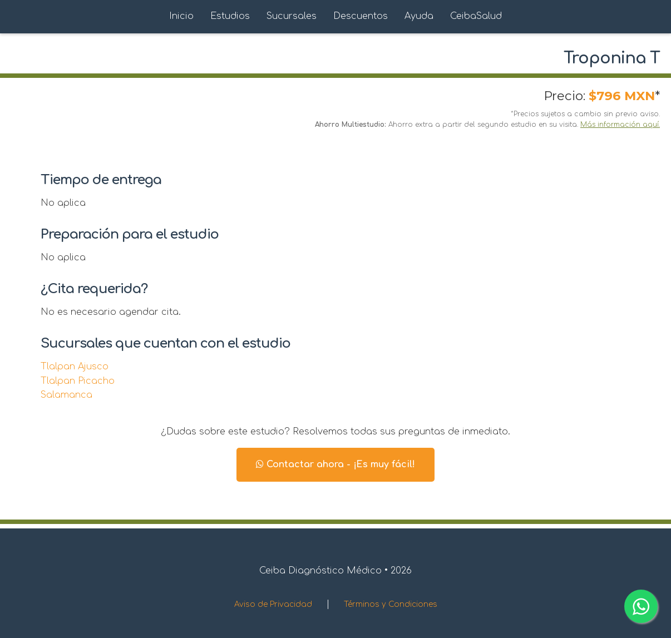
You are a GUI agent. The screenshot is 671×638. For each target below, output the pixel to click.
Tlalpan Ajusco (74, 367)
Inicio (181, 16)
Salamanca (66, 395)
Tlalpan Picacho (78, 381)
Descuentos (360, 16)
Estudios (230, 16)
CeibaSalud (476, 16)
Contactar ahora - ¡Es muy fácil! (335, 464)
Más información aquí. (620, 124)
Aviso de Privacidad (273, 604)
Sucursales (292, 16)
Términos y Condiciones (390, 604)
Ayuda (418, 16)
